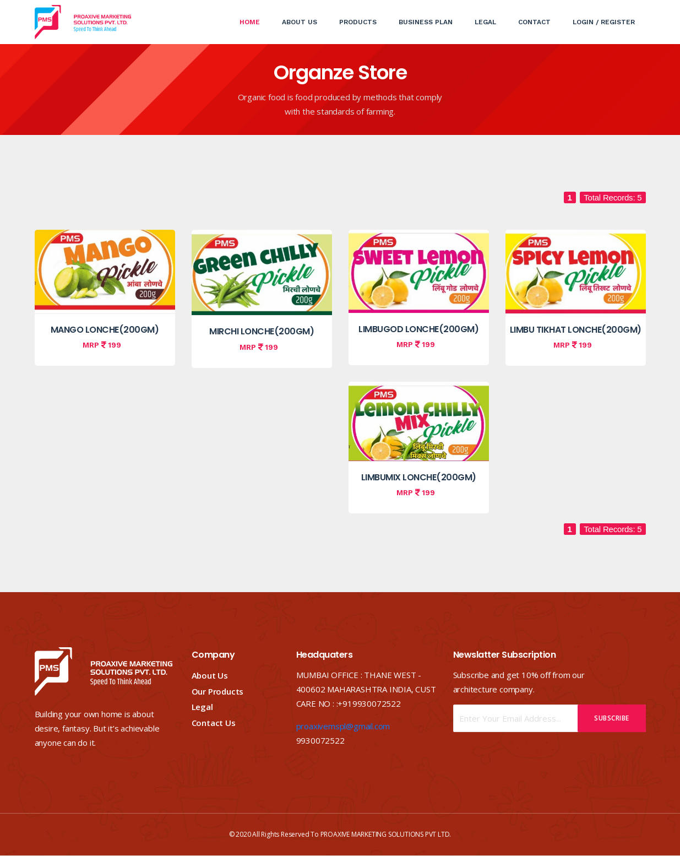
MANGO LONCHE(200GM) (105, 329)
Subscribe (611, 718)
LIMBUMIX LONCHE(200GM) (418, 477)
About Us (299, 22)
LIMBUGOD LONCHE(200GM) (418, 329)
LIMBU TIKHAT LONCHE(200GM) (575, 329)
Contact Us (214, 722)
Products (358, 22)
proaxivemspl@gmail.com (343, 726)
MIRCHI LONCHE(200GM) (261, 331)
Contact (534, 22)
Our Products (218, 691)
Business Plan (426, 22)
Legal (485, 22)
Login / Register (604, 22)
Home (255, 13)
